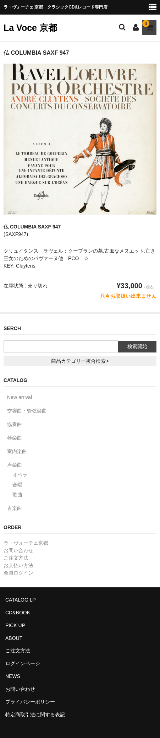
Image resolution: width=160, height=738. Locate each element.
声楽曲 (14, 465)
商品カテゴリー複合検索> (80, 361)
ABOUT (13, 638)
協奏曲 (14, 424)
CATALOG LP (20, 600)
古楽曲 (14, 508)
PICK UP (15, 625)
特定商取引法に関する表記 (35, 714)
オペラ (19, 475)
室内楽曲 (17, 451)
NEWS (12, 676)
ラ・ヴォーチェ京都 (26, 543)
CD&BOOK (17, 612)
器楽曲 (14, 438)
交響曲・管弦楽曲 (27, 411)
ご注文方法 (16, 558)
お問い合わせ (18, 550)
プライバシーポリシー (30, 702)
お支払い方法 (18, 565)
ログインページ (22, 663)
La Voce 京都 (30, 28)
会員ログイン (18, 573)
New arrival (19, 397)
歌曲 (17, 494)
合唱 (17, 484)
